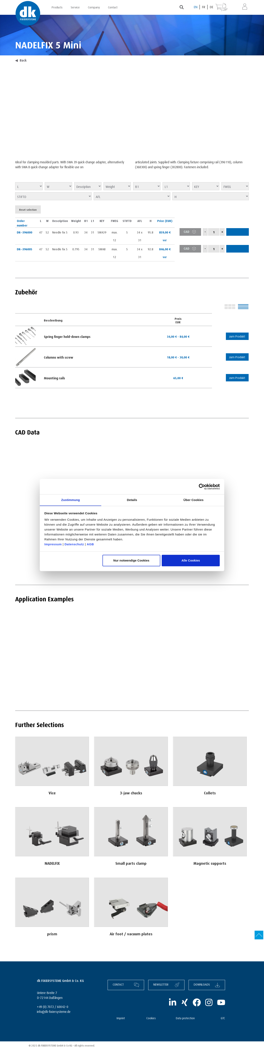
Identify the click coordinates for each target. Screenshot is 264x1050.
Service (75, 6)
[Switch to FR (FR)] (204, 7)
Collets (210, 792)
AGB (90, 544)
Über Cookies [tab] (193, 500)
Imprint (121, 1018)
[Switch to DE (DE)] (211, 7)
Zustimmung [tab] (70, 500)
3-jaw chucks (131, 792)
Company (94, 6)
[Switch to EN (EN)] (196, 7)
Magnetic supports (210, 862)
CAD (191, 232)
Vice (52, 792)
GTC (223, 1018)
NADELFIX (52, 862)
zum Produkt (236, 335)
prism (52, 933)
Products (57, 6)
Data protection (185, 1018)
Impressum (53, 544)
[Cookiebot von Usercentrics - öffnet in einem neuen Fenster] (202, 486)
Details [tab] (132, 500)
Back (21, 59)
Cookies (151, 1018)
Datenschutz (74, 544)
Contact (112, 6)
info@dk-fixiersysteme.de (54, 1011)
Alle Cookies (190, 560)
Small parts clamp (131, 862)
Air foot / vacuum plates (131, 933)
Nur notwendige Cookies (131, 560)
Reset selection (28, 209)
